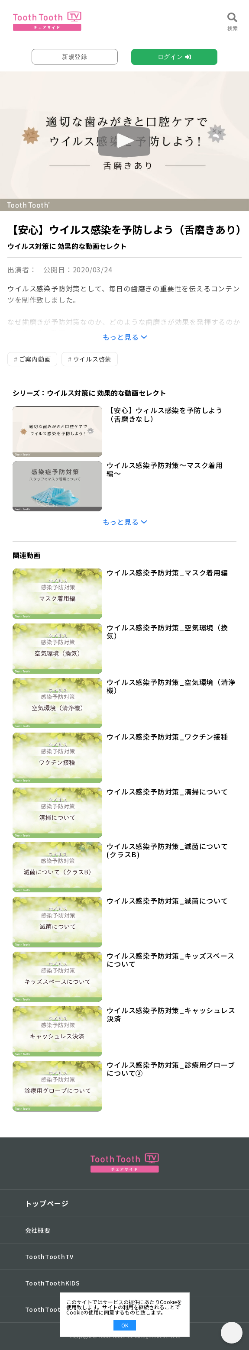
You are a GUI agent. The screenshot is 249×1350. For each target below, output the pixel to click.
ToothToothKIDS (52, 1283)
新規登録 (74, 56)
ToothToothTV (49, 1256)
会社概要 (38, 1230)
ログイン (170, 56)
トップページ (47, 1203)
